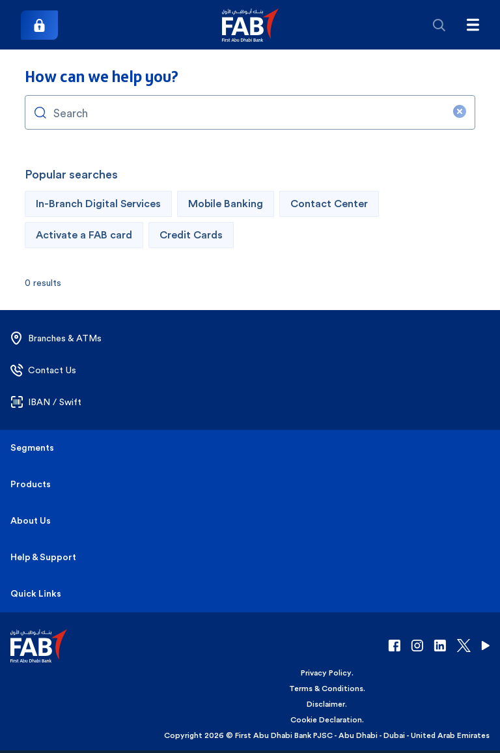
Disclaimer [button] (326, 704)
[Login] (39, 25)
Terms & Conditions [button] (326, 688)
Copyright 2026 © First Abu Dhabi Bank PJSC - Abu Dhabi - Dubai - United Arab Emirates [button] (327, 735)
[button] (250, 25)
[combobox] (250, 112)
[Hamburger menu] (472, 24)
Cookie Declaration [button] (326, 720)
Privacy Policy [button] (326, 673)
